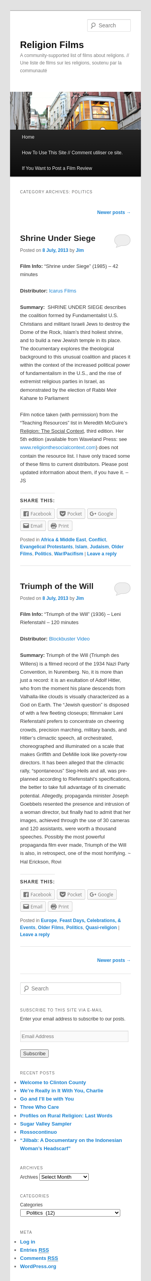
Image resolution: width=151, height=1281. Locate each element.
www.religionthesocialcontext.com (58, 447)
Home (28, 137)
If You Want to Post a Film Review (57, 168)
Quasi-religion (101, 927)
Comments (39, 1258)
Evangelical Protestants (46, 547)
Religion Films (52, 44)
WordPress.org (38, 1266)
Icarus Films (62, 291)
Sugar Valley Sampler (46, 1124)
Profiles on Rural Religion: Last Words (66, 1116)
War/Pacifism (68, 554)
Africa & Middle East (63, 539)
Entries (34, 1250)
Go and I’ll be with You (47, 1099)
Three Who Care (39, 1107)
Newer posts (114, 212)
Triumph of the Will (57, 586)
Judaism (99, 547)
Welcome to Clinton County (53, 1082)
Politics (43, 554)
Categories (31, 1205)
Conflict (97, 539)
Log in (27, 1242)
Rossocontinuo (38, 1132)
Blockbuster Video (69, 639)
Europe (49, 920)
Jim (80, 250)
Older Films (51, 927)
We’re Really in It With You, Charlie (62, 1091)
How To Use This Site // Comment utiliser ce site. (72, 152)
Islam (82, 547)
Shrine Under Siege (58, 238)
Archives (29, 1177)
